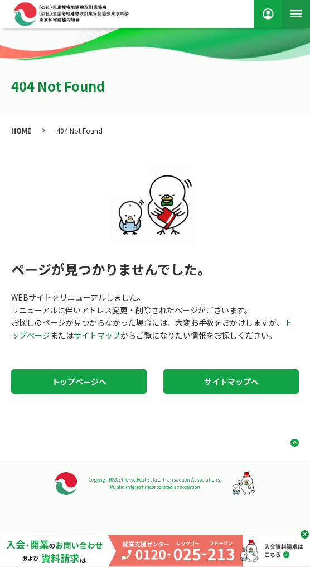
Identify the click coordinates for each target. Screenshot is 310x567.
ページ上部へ (290, 443)
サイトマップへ (231, 381)
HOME (21, 130)
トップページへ (79, 381)
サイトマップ (97, 335)
